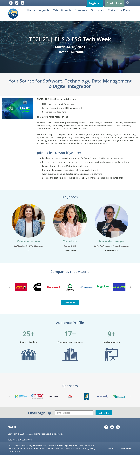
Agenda (44, 10)
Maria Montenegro (111, 241)
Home (31, 10)
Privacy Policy (56, 434)
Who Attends (62, 10)
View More (70, 302)
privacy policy (65, 445)
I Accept (111, 448)
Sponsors (97, 10)
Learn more (125, 448)
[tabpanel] (70, 47)
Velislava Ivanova (28, 241)
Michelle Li (70, 241)
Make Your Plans (119, 10)
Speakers (81, 10)
